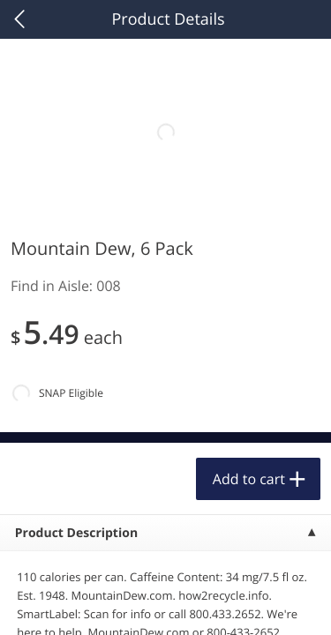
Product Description (76, 533)
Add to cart (249, 479)
